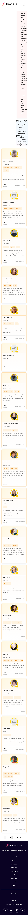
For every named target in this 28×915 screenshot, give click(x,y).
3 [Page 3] (10, 837)
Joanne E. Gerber (8, 690)
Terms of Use (14, 893)
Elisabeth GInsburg (8, 202)
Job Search (14, 857)
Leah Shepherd (7, 279)
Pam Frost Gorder (8, 500)
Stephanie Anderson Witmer (11, 423)
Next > (21, 837)
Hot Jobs (14, 860)
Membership (14, 864)
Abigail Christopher (8, 355)
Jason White (6, 240)
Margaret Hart (7, 615)
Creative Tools (14, 882)
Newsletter (14, 867)
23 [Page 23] (17, 837)
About (14, 885)
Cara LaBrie (6, 577)
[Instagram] (17, 910)
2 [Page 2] (7, 837)
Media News (14, 874)
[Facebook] (5, 910)
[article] (14, 168)
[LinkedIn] (22, 910)
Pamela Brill (6, 808)
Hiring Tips (14, 878)
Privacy (14, 900)
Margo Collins (7, 767)
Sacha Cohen (6, 539)
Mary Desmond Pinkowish (10, 462)
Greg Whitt (6, 385)
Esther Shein (6, 654)
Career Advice (14, 871)
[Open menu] (24, 4)
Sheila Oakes (6, 728)
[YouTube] (11, 910)
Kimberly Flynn (7, 317)
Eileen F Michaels (8, 161)
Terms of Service (14, 897)
